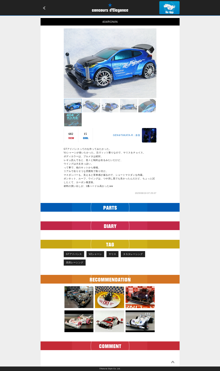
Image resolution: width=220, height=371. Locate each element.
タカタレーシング (133, 254)
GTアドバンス (74, 254)
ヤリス (112, 254)
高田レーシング (74, 262)
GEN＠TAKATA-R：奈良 (126, 135)
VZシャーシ (95, 254)
